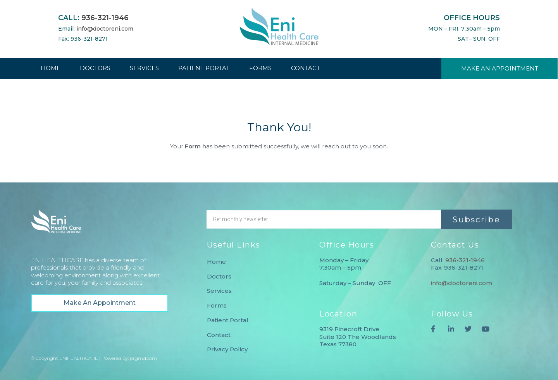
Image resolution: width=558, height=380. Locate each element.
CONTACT (305, 68)
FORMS (260, 68)
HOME (50, 68)
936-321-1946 (105, 18)
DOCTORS (95, 68)
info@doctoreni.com (104, 28)
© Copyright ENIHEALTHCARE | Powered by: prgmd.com (94, 358)
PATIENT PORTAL (204, 68)
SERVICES (144, 68)
